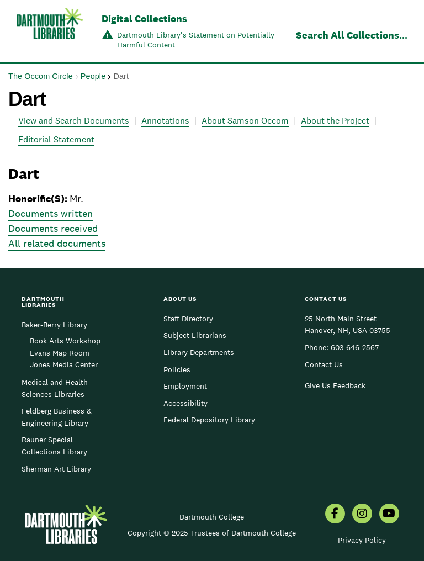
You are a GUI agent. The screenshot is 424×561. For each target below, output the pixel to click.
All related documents (56, 243)
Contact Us (324, 364)
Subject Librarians (194, 335)
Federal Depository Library (209, 420)
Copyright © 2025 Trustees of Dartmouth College (212, 533)
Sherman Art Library (56, 469)
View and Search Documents (73, 120)
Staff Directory (188, 319)
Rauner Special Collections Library (54, 446)
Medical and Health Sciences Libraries (55, 388)
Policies (176, 369)
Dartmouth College (211, 517)
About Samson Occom (245, 120)
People (93, 76)
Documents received (53, 228)
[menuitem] (335, 515)
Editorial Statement (56, 139)
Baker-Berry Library (54, 325)
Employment (185, 386)
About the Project (335, 120)
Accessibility (185, 403)
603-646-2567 (355, 347)
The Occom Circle (40, 76)
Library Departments (198, 352)
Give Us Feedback (335, 385)
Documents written (50, 213)
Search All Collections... (351, 35)
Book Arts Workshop (65, 341)
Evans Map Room (59, 353)
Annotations (165, 120)
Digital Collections (144, 18)
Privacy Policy (362, 540)
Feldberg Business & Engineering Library (57, 417)
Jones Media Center (64, 364)
